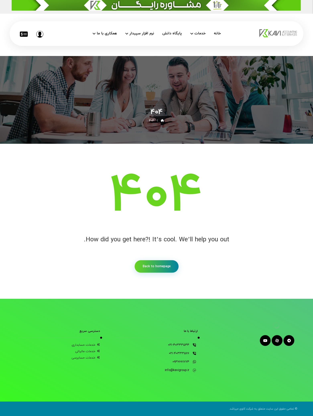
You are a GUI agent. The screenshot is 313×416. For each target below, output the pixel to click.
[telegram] (289, 340)
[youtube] (265, 340)
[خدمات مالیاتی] (24, 34)
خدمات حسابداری (86, 345)
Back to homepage (157, 266)
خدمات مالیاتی (87, 351)
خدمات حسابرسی (86, 358)
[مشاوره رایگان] (40, 34)
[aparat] (277, 340)
